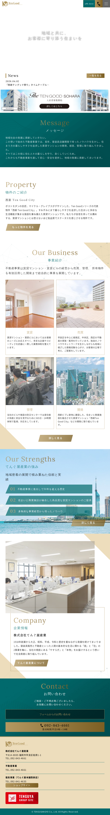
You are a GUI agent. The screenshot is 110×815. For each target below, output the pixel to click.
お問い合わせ (89, 4)
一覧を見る (95, 75)
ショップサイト (22, 785)
